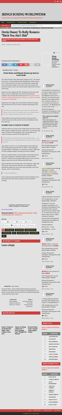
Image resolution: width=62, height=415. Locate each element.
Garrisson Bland (30, 229)
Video (45, 315)
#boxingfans (45, 110)
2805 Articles (15, 286)
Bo (4, 44)
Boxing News (9, 229)
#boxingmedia (53, 110)
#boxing (44, 109)
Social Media (34, 232)
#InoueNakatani (54, 112)
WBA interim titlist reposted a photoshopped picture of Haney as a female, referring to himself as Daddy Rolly (21, 97)
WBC (4, 236)
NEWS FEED (3, 27)
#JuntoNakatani (46, 95)
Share (52, 130)
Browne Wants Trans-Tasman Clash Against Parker (33, 329)
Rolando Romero (23, 232)
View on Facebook (46, 130)
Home (2, 22)
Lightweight (6, 232)
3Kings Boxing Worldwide (50, 85)
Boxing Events (11, 22)
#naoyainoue (56, 90)
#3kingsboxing (46, 112)
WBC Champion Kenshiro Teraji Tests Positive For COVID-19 (19, 214)
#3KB (58, 110)
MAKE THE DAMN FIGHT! (15, 27)
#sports (49, 218)
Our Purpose (32, 22)
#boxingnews (50, 109)
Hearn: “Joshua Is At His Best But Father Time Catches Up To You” (7, 330)
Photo (45, 155)
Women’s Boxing (22, 22)
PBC (14, 232)
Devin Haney (19, 229)
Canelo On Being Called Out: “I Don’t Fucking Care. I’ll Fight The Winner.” (21, 330)
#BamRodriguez (55, 104)
